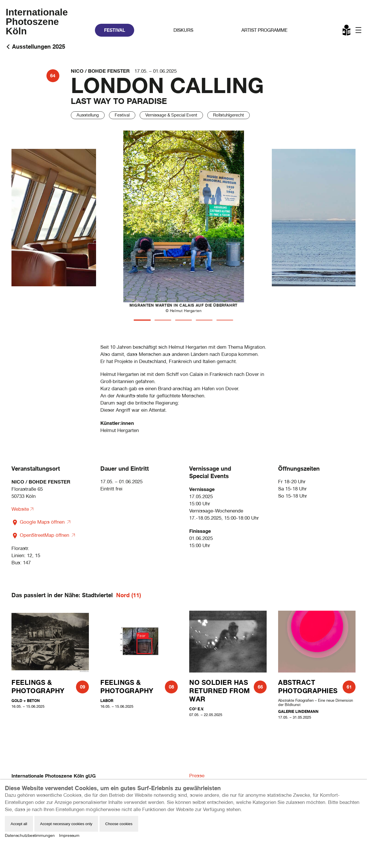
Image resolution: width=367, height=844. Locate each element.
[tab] (142, 320)
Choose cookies (118, 824)
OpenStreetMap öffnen (41, 535)
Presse (196, 775)
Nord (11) (128, 595)
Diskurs (183, 30)
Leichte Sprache (347, 31)
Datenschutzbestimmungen (30, 835)
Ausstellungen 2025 (38, 46)
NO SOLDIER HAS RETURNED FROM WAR (219, 691)
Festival (114, 30)
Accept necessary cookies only (66, 824)
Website (20, 509)
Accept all (19, 824)
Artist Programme (264, 30)
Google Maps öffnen (38, 522)
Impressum (69, 835)
